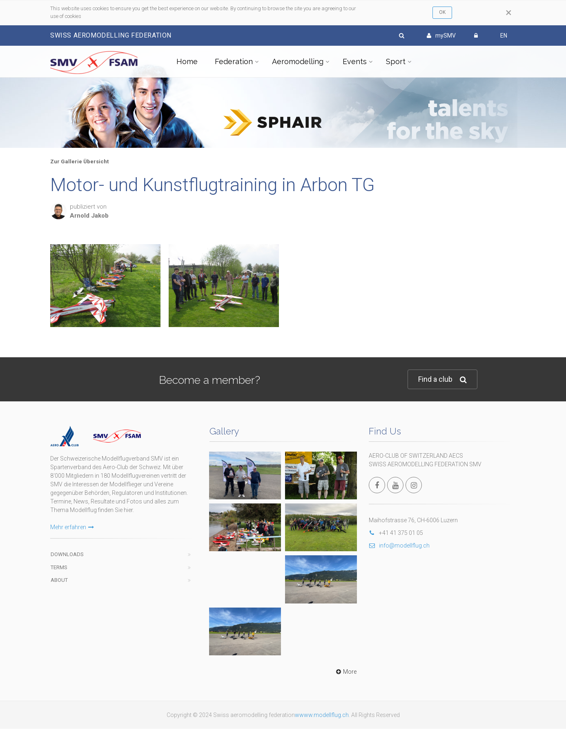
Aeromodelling (297, 61)
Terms (59, 567)
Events (355, 61)
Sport (396, 61)
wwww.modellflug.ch (322, 715)
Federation (234, 61)
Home (187, 61)
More (345, 671)
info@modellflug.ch (399, 545)
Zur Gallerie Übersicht (79, 161)
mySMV (441, 35)
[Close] (509, 12)
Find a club (442, 379)
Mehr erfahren (72, 527)
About (59, 580)
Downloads (67, 554)
